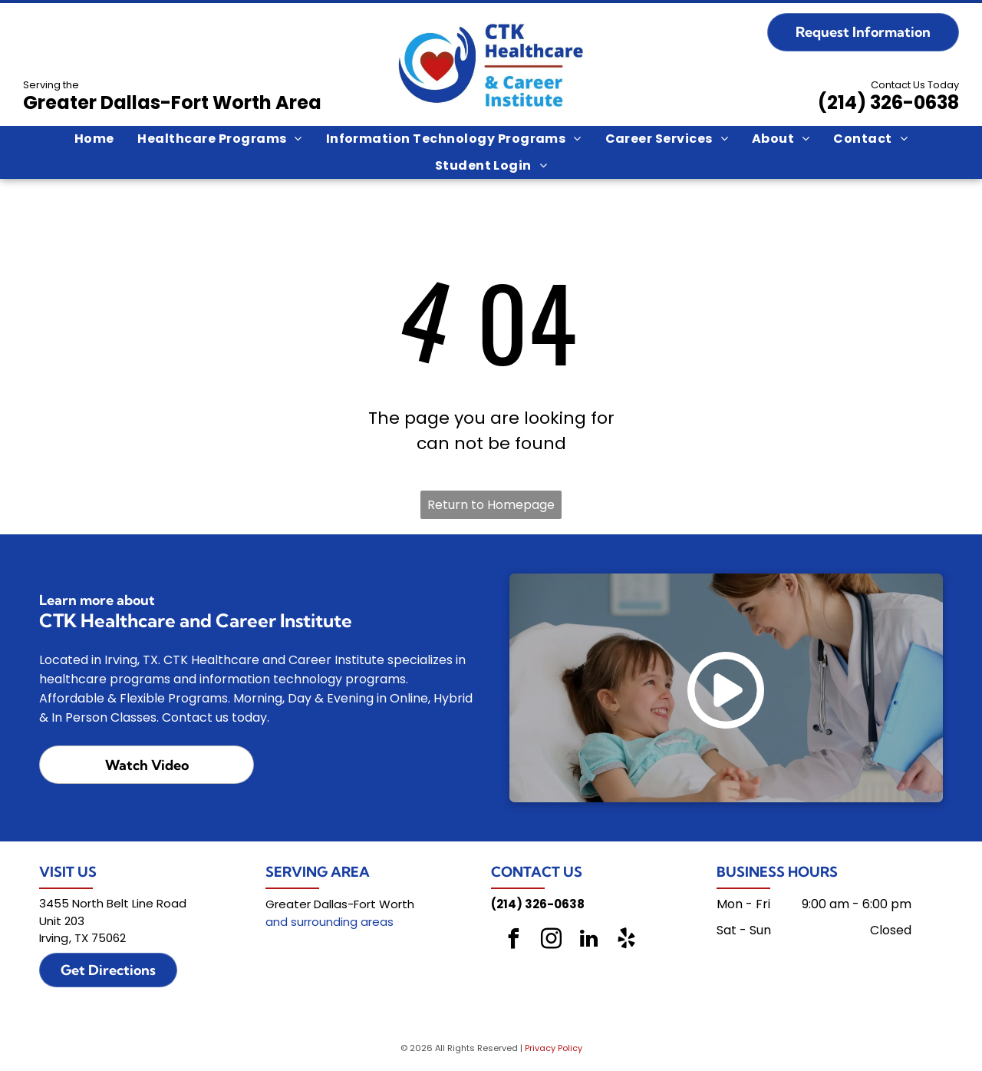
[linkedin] (589, 941)
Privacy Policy (553, 1048)
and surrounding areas (329, 922)
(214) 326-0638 (888, 102)
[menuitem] (94, 139)
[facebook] (514, 941)
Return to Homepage (491, 505)
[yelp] (627, 941)
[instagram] (551, 941)
